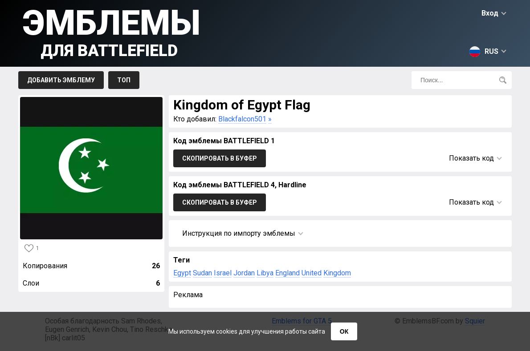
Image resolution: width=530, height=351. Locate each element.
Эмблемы (111, 31)
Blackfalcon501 (242, 119)
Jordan (244, 273)
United (312, 273)
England (287, 273)
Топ (123, 80)
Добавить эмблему (61, 80)
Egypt (182, 273)
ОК (344, 331)
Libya (265, 273)
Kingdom (337, 273)
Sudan (202, 273)
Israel (223, 273)
